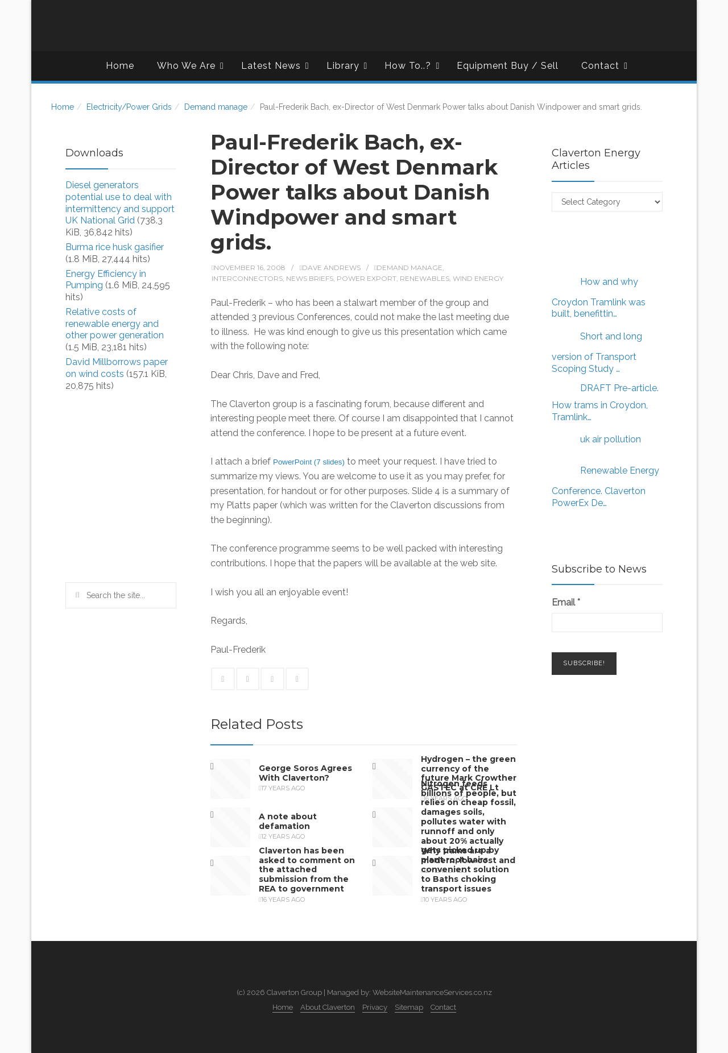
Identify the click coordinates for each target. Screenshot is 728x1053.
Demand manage (215, 106)
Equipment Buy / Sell (508, 65)
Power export (366, 278)
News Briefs (309, 278)
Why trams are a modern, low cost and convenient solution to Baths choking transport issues (468, 869)
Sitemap (409, 1007)
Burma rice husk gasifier (114, 247)
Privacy (374, 1007)
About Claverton (327, 1007)
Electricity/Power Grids (129, 106)
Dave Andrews (331, 267)
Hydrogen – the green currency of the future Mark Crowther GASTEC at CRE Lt (468, 773)
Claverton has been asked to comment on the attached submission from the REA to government (307, 869)
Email (566, 602)
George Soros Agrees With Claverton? (305, 773)
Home (120, 65)
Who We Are (190, 65)
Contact (604, 65)
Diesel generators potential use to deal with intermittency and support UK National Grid (120, 203)
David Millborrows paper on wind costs (116, 367)
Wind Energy (478, 278)
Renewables (424, 278)
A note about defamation (288, 821)
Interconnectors (247, 278)
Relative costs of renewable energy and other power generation (114, 323)
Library (347, 65)
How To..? (412, 65)
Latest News (275, 65)
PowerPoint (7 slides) (309, 462)
